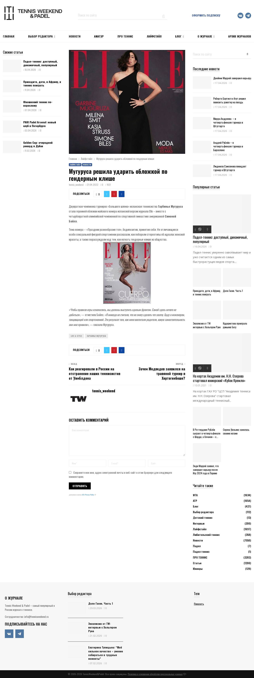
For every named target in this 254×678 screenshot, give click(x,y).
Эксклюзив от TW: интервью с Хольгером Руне (207, 325)
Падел (197, 546)
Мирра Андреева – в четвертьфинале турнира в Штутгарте (228, 122)
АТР (195, 501)
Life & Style (76, 335)
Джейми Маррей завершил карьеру (232, 78)
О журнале (205, 36)
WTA (195, 495)
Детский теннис (203, 517)
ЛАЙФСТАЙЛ (154, 36)
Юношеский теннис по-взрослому (37, 103)
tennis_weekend (76, 184)
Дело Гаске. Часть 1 (233, 291)
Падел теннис (201, 551)
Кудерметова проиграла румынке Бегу (235, 325)
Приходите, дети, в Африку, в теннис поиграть (42, 83)
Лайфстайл (75, 164)
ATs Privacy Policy (88, 494)
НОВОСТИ (74, 36)
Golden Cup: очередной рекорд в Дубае (38, 144)
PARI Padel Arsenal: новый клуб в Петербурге (39, 124)
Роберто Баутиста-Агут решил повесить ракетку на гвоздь (229, 100)
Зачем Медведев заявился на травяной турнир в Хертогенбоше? (162, 373)
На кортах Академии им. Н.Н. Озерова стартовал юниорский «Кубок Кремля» (219, 378)
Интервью (198, 523)
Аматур (99, 36)
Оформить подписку (206, 15)
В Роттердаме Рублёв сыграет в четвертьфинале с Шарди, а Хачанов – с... (206, 433)
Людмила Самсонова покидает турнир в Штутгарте (229, 168)
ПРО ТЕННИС (125, 36)
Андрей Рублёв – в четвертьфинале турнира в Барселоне (228, 146)
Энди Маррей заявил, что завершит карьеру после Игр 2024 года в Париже (206, 469)
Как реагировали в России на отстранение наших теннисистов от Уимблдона (94, 373)
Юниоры (198, 569)
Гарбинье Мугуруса (96, 335)
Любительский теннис (206, 535)
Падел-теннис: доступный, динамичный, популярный (40, 63)
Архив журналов (239, 36)
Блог (178, 36)
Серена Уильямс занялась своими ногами (236, 431)
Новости (87, 164)
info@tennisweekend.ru (36, 616)
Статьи (197, 563)
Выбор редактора (40, 36)
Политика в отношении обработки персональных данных (155, 674)
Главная (8, 36)
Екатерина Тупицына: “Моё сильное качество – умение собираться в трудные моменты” (105, 653)
